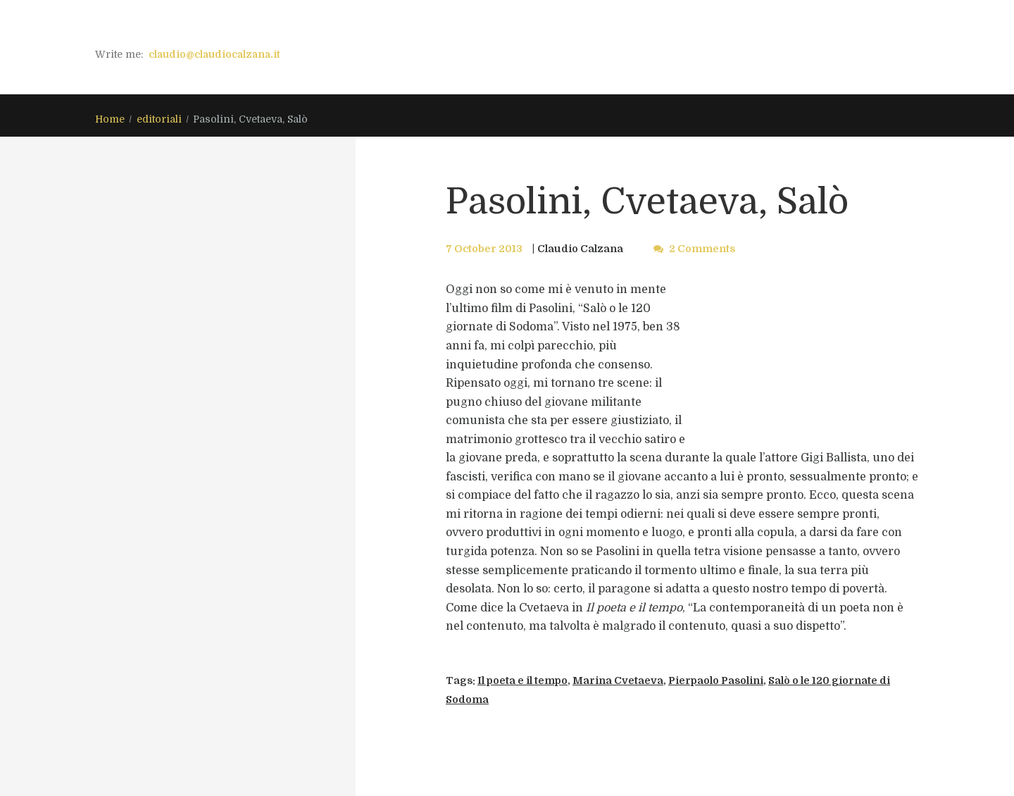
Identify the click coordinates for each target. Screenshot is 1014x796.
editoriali (159, 119)
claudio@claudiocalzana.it (214, 54)
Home (110, 119)
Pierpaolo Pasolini (715, 680)
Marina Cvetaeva (617, 680)
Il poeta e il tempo (522, 680)
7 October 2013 (484, 248)
